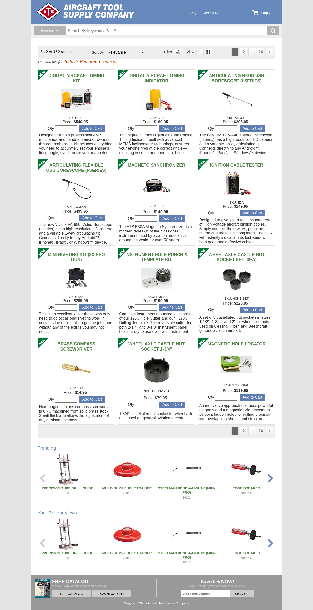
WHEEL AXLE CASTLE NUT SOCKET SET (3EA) (236, 257)
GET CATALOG (71, 594)
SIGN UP (242, 594)
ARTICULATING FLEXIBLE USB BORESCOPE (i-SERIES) (76, 168)
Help (193, 13)
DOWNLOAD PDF (111, 594)
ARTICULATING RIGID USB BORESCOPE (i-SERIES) (236, 78)
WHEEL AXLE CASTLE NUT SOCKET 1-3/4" (156, 347)
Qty (62, 128)
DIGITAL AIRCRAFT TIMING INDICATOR (156, 78)
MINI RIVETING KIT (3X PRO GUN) (76, 257)
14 (260, 52)
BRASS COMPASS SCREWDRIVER (76, 347)
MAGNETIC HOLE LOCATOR (237, 344)
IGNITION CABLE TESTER (236, 165)
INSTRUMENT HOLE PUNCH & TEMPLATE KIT (156, 257)
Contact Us (211, 13)
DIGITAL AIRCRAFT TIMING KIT (76, 78)
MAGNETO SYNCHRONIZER (156, 165)
